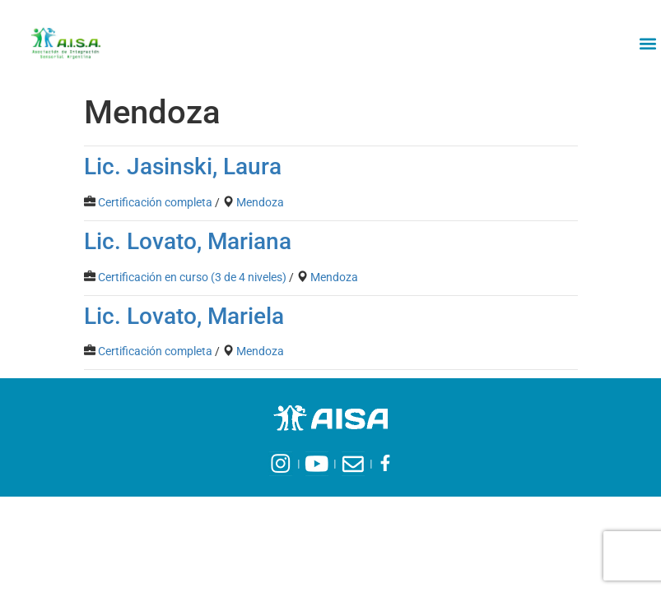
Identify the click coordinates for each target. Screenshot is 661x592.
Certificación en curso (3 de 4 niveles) (192, 277)
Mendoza (260, 202)
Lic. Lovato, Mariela (184, 316)
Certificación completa (155, 202)
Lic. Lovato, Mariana (187, 241)
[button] (647, 43)
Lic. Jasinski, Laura (183, 166)
